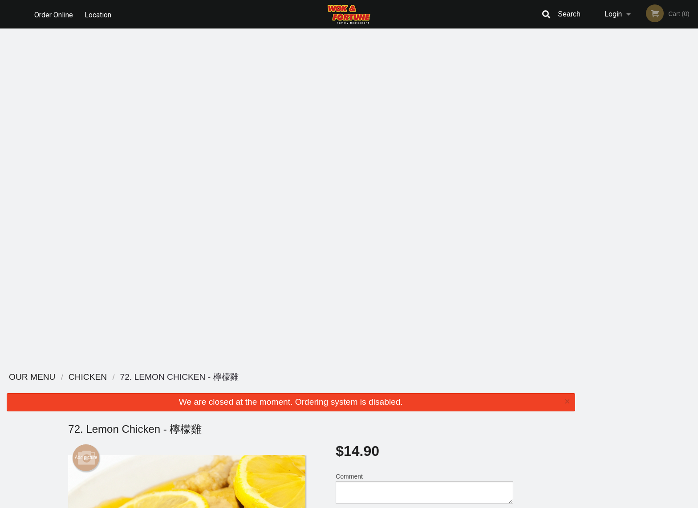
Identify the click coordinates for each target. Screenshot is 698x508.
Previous (588, 123)
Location (99, 14)
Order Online (53, 14)
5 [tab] (666, 186)
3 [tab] (639, 186)
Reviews (403, 389)
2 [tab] (626, 186)
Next (691, 123)
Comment (424, 153)
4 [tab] (653, 186)
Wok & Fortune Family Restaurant (202, 377)
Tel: (494, 410)
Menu (326, 389)
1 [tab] (613, 186)
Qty (363, 188)
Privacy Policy (410, 410)
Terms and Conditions (420, 400)
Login (613, 14)
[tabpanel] (640, 124)
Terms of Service (364, 502)
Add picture (86, 122)
